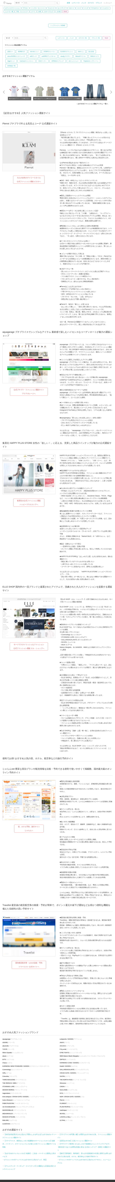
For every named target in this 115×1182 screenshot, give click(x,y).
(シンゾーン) (67, 1083)
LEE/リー (10, 51)
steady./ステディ (65, 56)
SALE (65, 11)
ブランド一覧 (96, 38)
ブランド (99, 3)
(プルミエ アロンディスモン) (18, 1107)
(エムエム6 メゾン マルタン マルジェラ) (82, 1056)
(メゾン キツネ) (13, 1117)
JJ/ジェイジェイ (74, 61)
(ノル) (72, 1096)
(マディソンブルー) (14, 1110)
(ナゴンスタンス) (11, 1093)
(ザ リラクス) (13, 1083)
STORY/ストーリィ (49, 51)
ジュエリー (105, 8)
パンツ (79, 8)
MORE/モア (21, 51)
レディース (76, 3)
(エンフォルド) (67, 1059)
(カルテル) (68, 1066)
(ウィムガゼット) (12, 1052)
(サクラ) (65, 1076)
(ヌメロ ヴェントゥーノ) (69, 1093)
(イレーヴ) (8, 1049)
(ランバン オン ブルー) (72, 1117)
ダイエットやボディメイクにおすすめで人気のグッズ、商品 (25, 1160)
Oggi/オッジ (11, 61)
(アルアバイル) (10, 1046)
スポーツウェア (48, 11)
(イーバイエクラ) (68, 1049)
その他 (58, 11)
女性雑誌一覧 (11, 66)
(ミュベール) (66, 1113)
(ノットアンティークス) (23, 1096)
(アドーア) (8, 1042)
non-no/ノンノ (34, 51)
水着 (39, 11)
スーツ (33, 11)
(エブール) (7, 1056)
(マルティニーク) (69, 1110)
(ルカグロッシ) (11, 1124)
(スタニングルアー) (14, 1086)
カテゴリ (91, 3)
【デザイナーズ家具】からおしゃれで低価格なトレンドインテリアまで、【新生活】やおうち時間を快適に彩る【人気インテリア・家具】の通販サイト (84, 1147)
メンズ (83, 3)
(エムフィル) (8, 1059)
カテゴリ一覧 (83, 38)
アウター (25, 8)
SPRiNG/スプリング (58, 61)
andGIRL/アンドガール (48, 56)
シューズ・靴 (9, 11)
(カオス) (7, 1063)
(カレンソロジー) (12, 1069)
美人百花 (91, 51)
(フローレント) (68, 1103)
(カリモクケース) (75, 1063)
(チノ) (64, 1086)
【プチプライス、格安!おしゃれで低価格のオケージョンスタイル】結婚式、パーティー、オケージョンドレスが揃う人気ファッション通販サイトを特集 (29, 1144)
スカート (71, 8)
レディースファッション (12, 8)
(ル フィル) (66, 1120)
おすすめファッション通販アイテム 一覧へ (93, 104)
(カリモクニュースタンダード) (25, 1066)
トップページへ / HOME (57, 25)
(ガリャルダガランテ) (74, 1069)
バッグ (86, 8)
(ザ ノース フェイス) (73, 1080)
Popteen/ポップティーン (90, 61)
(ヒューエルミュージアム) (16, 1100)
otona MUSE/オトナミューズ (16, 56)
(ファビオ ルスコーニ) (15, 1103)
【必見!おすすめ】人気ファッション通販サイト (75, 1141)
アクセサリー (95, 8)
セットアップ (62, 8)
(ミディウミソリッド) (14, 1113)
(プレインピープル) (71, 1107)
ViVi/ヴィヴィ (42, 61)
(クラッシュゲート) (74, 1073)
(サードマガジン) (14, 1080)
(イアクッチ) (67, 1046)
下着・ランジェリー (22, 11)
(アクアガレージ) (11, 1039)
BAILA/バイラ (95, 56)
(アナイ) (64, 1042)
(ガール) (6, 1073)
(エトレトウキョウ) (71, 1052)
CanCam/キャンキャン (26, 61)
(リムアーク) (9, 1120)
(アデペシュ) (71, 1039)
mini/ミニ (81, 51)
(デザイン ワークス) (14, 1090)
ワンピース (51, 8)
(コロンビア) (9, 1076)
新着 (68, 3)
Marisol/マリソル (80, 56)
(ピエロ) (64, 1100)
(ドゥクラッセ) (68, 1090)
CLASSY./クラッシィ (66, 51)
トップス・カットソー (38, 8)
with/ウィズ (33, 56)
